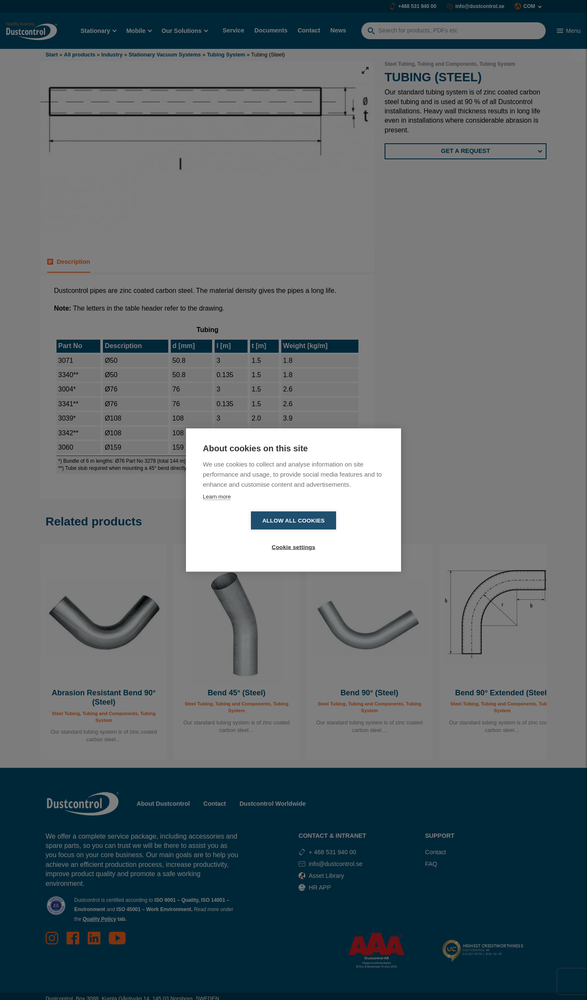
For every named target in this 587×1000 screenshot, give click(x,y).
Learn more (217, 510)
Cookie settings (342, 534)
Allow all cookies (245, 534)
